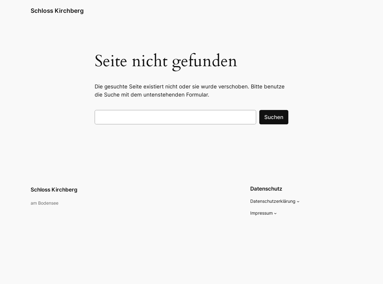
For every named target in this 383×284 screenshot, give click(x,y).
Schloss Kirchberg (57, 10)
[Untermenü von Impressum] (275, 213)
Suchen (273, 117)
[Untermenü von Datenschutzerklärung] (298, 201)
